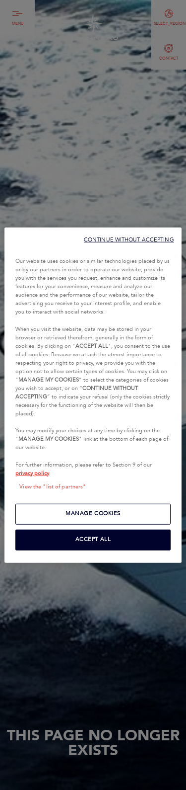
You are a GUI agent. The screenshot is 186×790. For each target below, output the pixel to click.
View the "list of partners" (52, 486)
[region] (92, 395)
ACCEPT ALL (93, 539)
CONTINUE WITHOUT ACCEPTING (129, 240)
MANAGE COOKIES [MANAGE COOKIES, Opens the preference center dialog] (93, 513)
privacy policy (32, 473)
